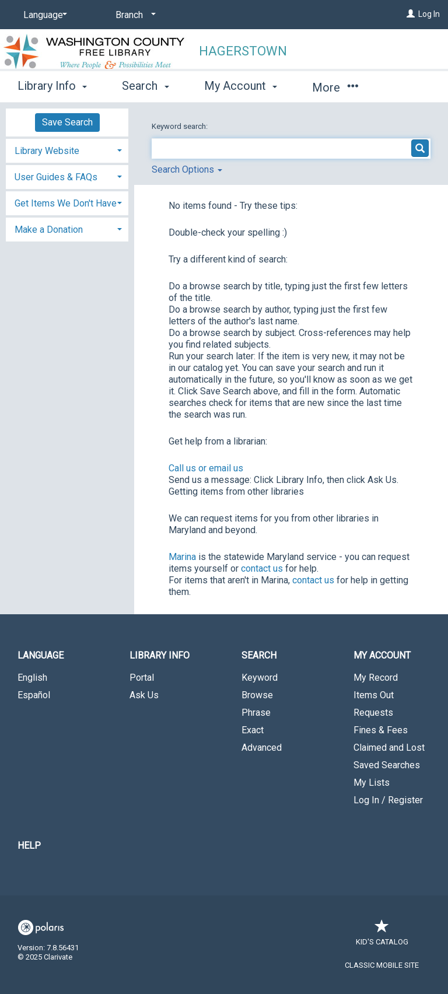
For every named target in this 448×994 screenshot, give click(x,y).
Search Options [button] (187, 169)
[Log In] (411, 14)
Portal (142, 677)
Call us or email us (206, 468)
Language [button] (41, 655)
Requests (373, 712)
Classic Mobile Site (382, 965)
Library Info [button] (52, 86)
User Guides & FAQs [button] (56, 177)
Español (34, 695)
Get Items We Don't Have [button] (66, 203)
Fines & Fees (381, 730)
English (32, 677)
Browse (257, 695)
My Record (376, 677)
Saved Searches (387, 765)
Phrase (256, 712)
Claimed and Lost (389, 747)
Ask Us (144, 695)
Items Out (374, 695)
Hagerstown (243, 51)
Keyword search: (180, 126)
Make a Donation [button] (49, 229)
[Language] (43, 15)
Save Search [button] (67, 122)
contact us (262, 568)
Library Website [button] (47, 150)
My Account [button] (240, 86)
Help (29, 845)
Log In (429, 14)
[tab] (67, 149)
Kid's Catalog (382, 936)
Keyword (260, 677)
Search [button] (145, 86)
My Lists (372, 782)
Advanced (262, 747)
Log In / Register (388, 800)
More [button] (335, 87)
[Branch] (134, 15)
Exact (253, 730)
